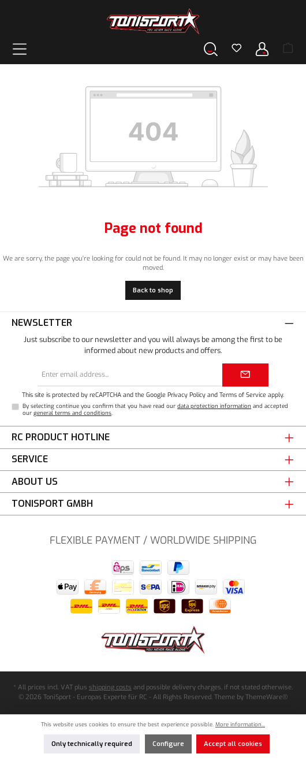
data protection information (214, 406)
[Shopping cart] (288, 49)
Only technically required (91, 744)
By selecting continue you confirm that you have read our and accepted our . (155, 409)
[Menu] (19, 49)
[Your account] (262, 49)
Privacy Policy (186, 395)
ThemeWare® (266, 697)
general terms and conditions (72, 413)
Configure (168, 744)
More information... (240, 724)
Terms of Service (242, 395)
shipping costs (110, 687)
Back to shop (153, 290)
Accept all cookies (233, 744)
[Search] (211, 49)
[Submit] (245, 375)
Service (30, 459)
